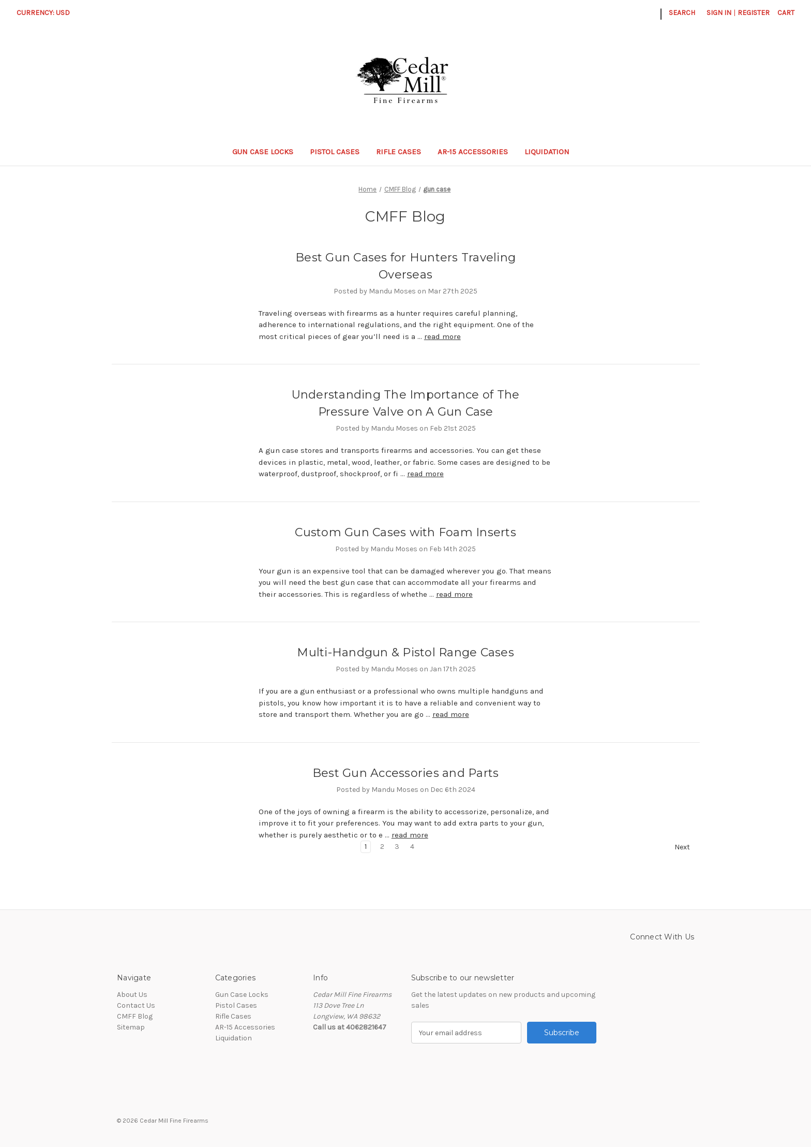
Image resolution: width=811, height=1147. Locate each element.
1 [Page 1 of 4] (366, 846)
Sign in (719, 12)
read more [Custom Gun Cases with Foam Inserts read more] (454, 594)
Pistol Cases (334, 151)
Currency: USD (47, 12)
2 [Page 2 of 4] (382, 846)
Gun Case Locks (262, 151)
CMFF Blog (135, 1016)
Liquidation (551, 151)
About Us (132, 994)
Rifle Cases (398, 151)
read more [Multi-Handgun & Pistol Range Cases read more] (450, 714)
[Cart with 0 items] (786, 12)
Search (682, 12)
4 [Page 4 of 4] (412, 846)
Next (686, 847)
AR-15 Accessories (473, 151)
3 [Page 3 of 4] (397, 846)
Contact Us (136, 1005)
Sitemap (131, 1027)
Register (754, 12)
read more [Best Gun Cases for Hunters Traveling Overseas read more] (442, 336)
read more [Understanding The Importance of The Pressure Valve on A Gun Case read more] (425, 473)
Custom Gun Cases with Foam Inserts (405, 532)
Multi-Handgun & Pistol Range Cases (405, 652)
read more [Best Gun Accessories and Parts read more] (410, 835)
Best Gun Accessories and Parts (405, 773)
